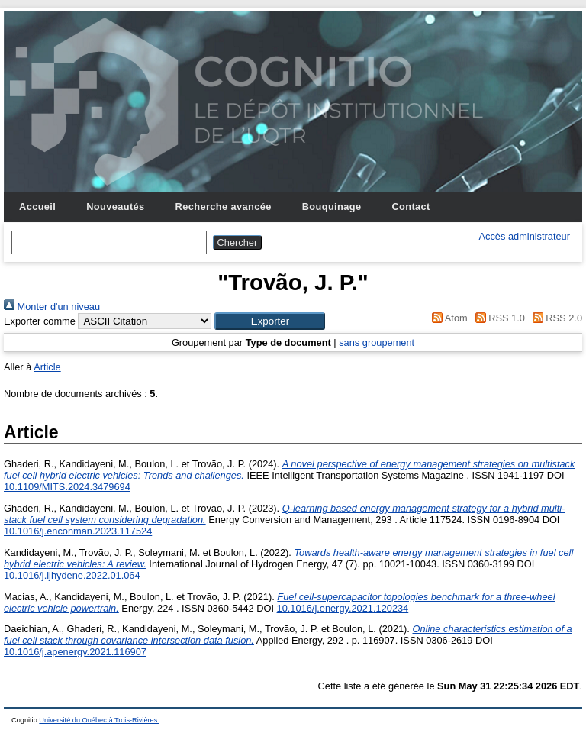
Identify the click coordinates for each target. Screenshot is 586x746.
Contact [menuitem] (410, 206)
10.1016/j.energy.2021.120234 (343, 608)
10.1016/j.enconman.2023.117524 (78, 531)
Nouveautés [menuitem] (115, 206)
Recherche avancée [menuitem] (223, 206)
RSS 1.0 (497, 318)
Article (47, 367)
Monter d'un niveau (52, 306)
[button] (269, 321)
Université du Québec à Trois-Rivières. (99, 720)
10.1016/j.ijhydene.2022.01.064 (72, 575)
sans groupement (376, 342)
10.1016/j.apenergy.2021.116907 (75, 651)
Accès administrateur (524, 236)
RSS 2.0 (554, 318)
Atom (447, 318)
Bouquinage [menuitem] (332, 206)
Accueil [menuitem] (37, 206)
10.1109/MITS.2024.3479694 (67, 486)
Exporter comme (40, 321)
